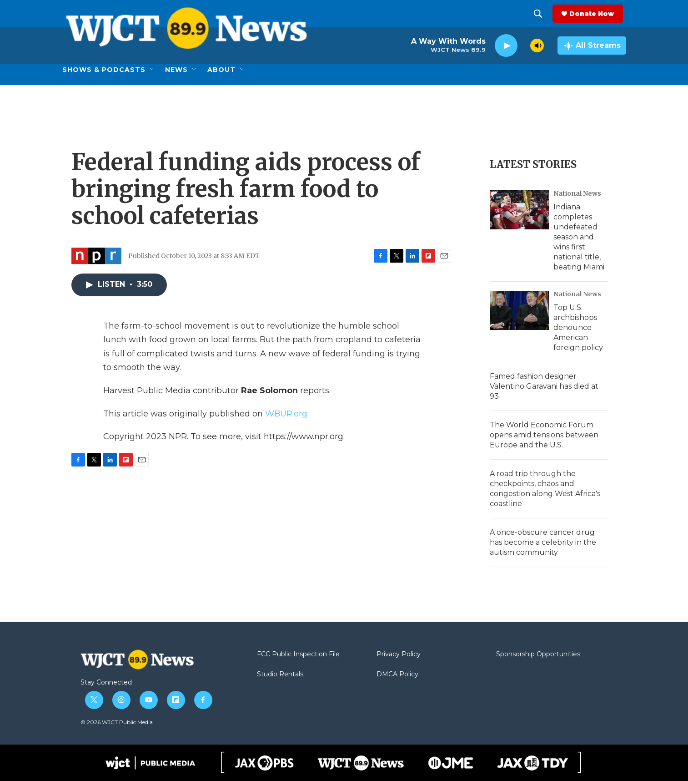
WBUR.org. (287, 414)
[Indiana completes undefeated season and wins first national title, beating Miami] (519, 209)
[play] (506, 46)
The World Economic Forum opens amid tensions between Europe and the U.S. (544, 435)
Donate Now (594, 13)
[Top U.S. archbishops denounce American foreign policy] (519, 310)
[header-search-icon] (541, 14)
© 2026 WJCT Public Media (116, 722)
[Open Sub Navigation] (152, 69)
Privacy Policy (399, 654)
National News (577, 193)
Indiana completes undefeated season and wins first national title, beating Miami (578, 237)
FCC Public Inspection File (298, 654)
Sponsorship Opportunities (538, 654)
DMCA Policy (397, 674)
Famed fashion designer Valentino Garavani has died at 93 (544, 386)
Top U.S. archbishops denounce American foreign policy (578, 327)
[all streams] (591, 45)
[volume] (537, 45)
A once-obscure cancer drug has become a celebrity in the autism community (543, 542)
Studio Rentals (280, 674)
